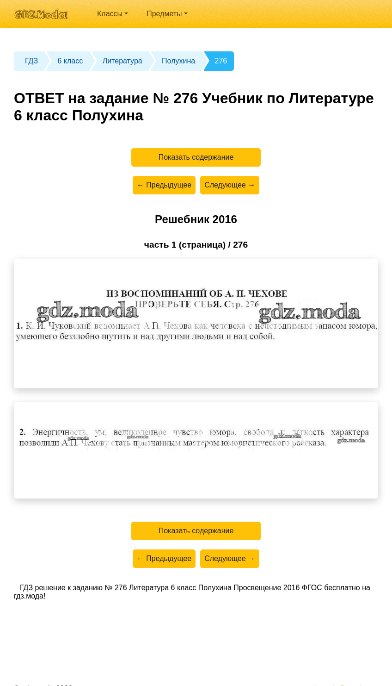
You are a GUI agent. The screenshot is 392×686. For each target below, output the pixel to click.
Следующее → (229, 185)
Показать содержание (196, 157)
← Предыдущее (164, 185)
